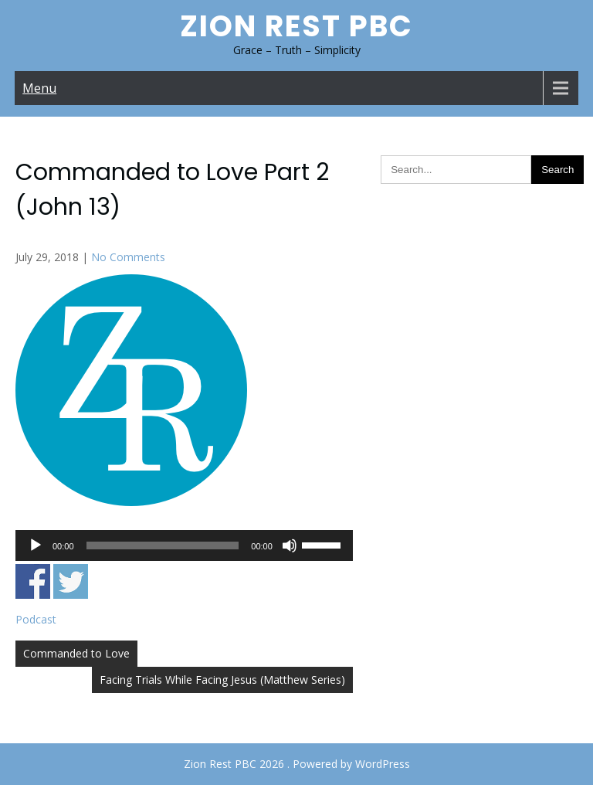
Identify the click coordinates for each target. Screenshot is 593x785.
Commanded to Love (76, 653)
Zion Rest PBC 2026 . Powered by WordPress (297, 763)
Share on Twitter (70, 581)
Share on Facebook (32, 581)
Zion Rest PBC (296, 25)
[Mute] (289, 545)
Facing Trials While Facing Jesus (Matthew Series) (222, 679)
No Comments (128, 257)
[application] (184, 545)
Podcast (35, 619)
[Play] (35, 545)
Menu (39, 88)
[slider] (162, 545)
